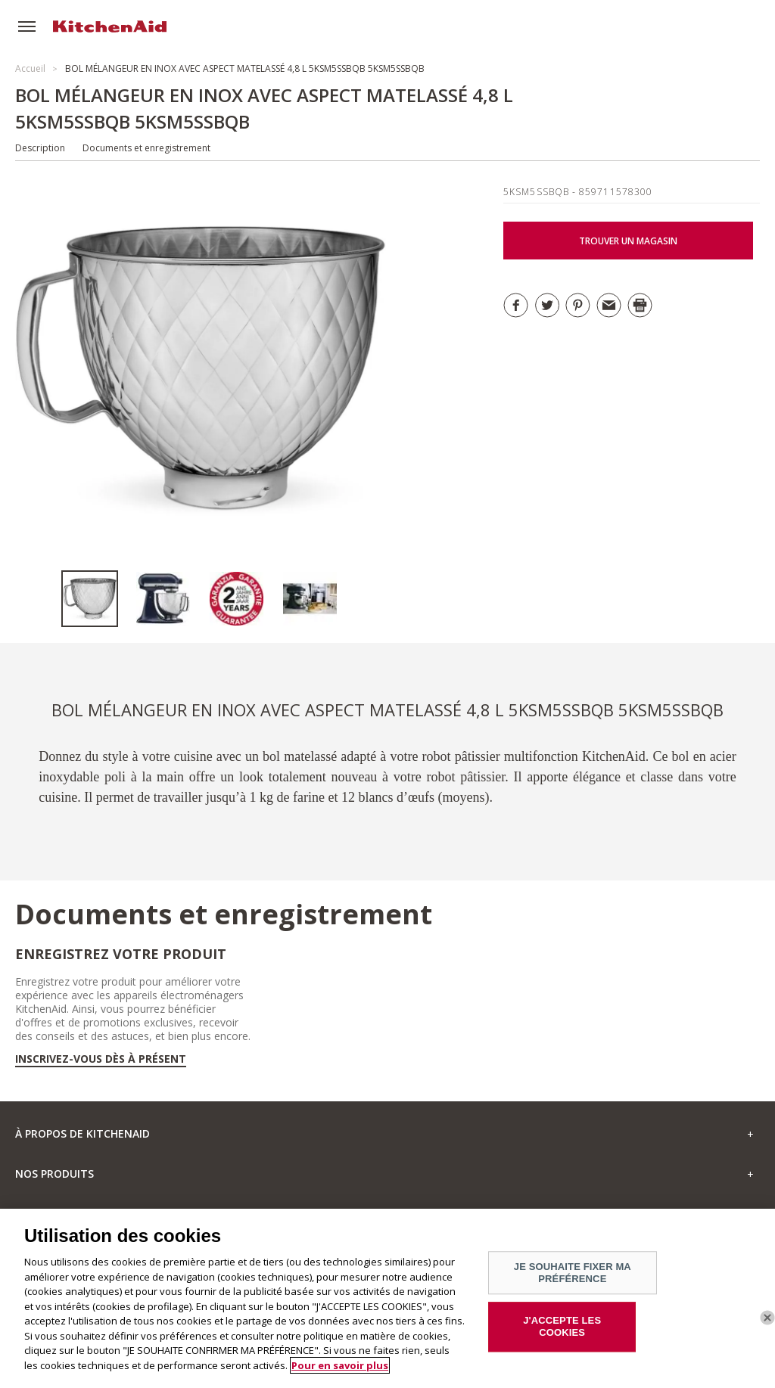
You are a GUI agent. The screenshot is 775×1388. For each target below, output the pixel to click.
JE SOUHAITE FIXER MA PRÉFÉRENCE (572, 1278)
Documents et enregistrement (146, 147)
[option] (98, 598)
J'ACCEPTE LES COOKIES (562, 1332)
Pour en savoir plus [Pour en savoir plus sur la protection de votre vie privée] (339, 1370)
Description (40, 147)
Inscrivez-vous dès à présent (100, 1059)
